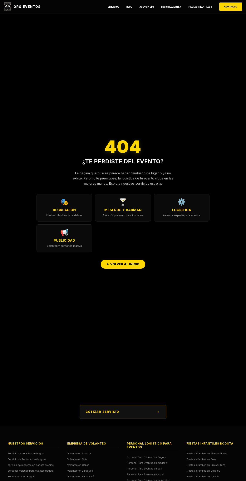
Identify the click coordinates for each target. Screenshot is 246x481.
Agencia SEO (147, 7)
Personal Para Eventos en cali (144, 468)
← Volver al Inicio (123, 264)
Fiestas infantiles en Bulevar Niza (205, 464)
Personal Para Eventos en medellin (147, 462)
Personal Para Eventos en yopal (145, 474)
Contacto (230, 6)
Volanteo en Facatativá (80, 476)
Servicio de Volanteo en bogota (26, 453)
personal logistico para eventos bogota (31, 470)
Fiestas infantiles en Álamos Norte (206, 453)
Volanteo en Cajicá (78, 464)
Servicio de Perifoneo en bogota (27, 458)
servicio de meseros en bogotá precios (31, 464)
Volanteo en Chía (77, 458)
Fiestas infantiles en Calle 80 (203, 470)
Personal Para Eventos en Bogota (146, 456)
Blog (129, 7)
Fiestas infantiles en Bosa (201, 458)
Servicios (113, 7)
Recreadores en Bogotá (21, 476)
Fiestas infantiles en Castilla (202, 476)
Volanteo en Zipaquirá (80, 470)
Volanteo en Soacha (79, 453)
